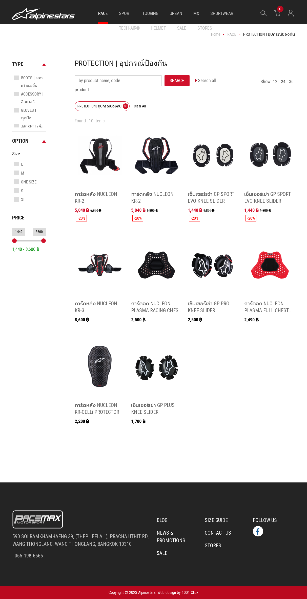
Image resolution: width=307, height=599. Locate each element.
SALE (181, 28)
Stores (213, 545)
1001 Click (190, 592)
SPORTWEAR (221, 13)
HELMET (158, 28)
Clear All (140, 106)
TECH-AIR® (129, 28)
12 (275, 81)
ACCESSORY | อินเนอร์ (32, 98)
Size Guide (216, 520)
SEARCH (177, 80)
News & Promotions (171, 537)
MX (196, 13)
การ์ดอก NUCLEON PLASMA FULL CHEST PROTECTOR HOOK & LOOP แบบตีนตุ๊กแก (266, 313)
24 (283, 81)
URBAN (176, 13)
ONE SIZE (28, 182)
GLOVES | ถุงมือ (28, 114)
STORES (204, 28)
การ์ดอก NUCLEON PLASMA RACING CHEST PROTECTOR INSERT (156, 310)
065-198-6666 (28, 556)
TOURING (150, 13)
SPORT (125, 13)
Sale (162, 553)
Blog (162, 520)
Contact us (218, 533)
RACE (103, 13)
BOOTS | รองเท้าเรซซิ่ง (32, 82)
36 (291, 81)
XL (23, 199)
